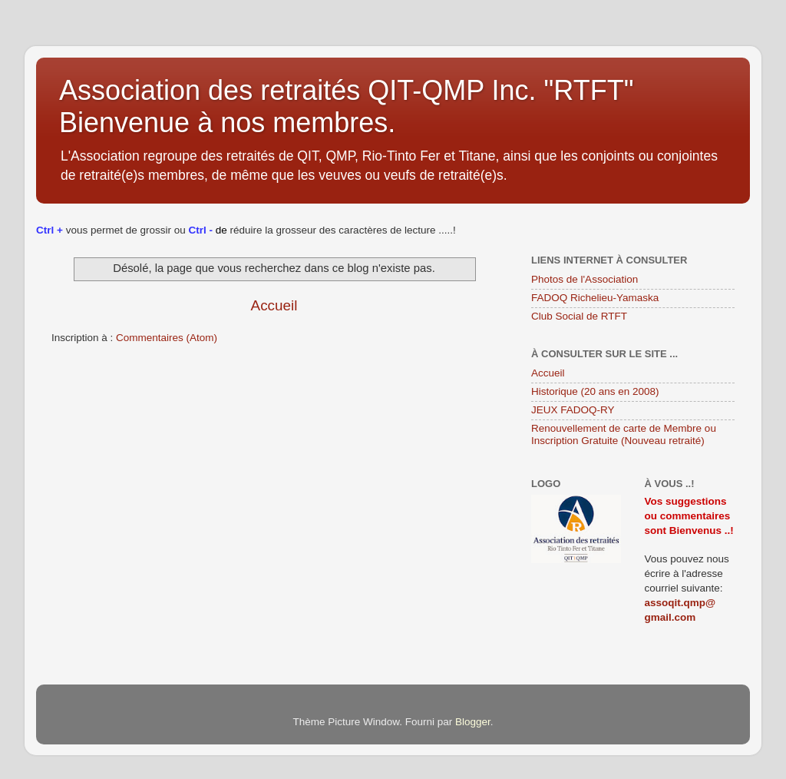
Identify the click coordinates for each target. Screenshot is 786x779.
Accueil (274, 305)
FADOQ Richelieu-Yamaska (595, 297)
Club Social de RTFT (579, 316)
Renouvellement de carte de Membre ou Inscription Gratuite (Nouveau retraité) (623, 434)
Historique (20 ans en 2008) (595, 391)
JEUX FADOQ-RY (573, 410)
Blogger (472, 722)
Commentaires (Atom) (166, 337)
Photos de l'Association (584, 279)
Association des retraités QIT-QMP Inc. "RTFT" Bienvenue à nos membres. (346, 106)
